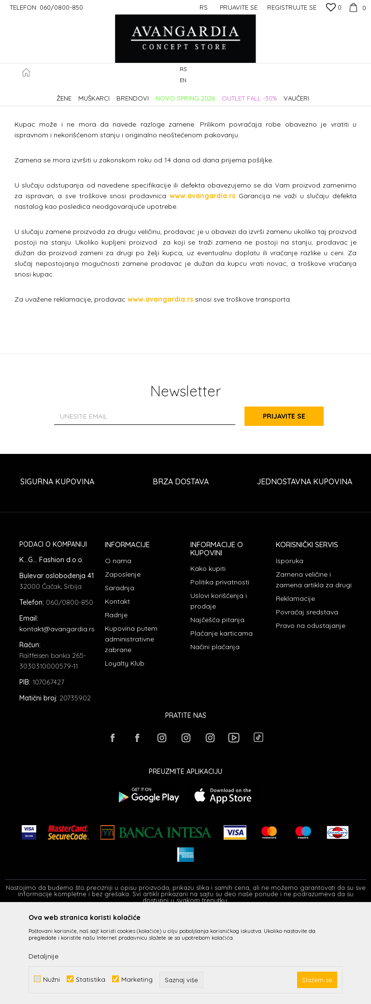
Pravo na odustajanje (310, 713)
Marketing (137, 979)
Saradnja (119, 675)
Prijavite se (292, 503)
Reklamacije (295, 686)
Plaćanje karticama (221, 720)
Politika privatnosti (219, 669)
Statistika (90, 979)
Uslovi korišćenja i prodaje (218, 688)
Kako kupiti (208, 656)
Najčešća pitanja (217, 707)
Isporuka (289, 648)
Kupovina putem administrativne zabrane (131, 727)
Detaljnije (43, 956)
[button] (361, 75)
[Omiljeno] (334, 8)
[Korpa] (356, 7)
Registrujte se (291, 7)
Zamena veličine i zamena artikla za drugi (314, 667)
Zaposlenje (123, 661)
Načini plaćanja (215, 734)
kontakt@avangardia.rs (57, 716)
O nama (118, 648)
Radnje (116, 702)
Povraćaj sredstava (307, 699)
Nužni (51, 979)
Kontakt (117, 688)
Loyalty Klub (124, 750)
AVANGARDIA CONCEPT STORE (46, 93)
